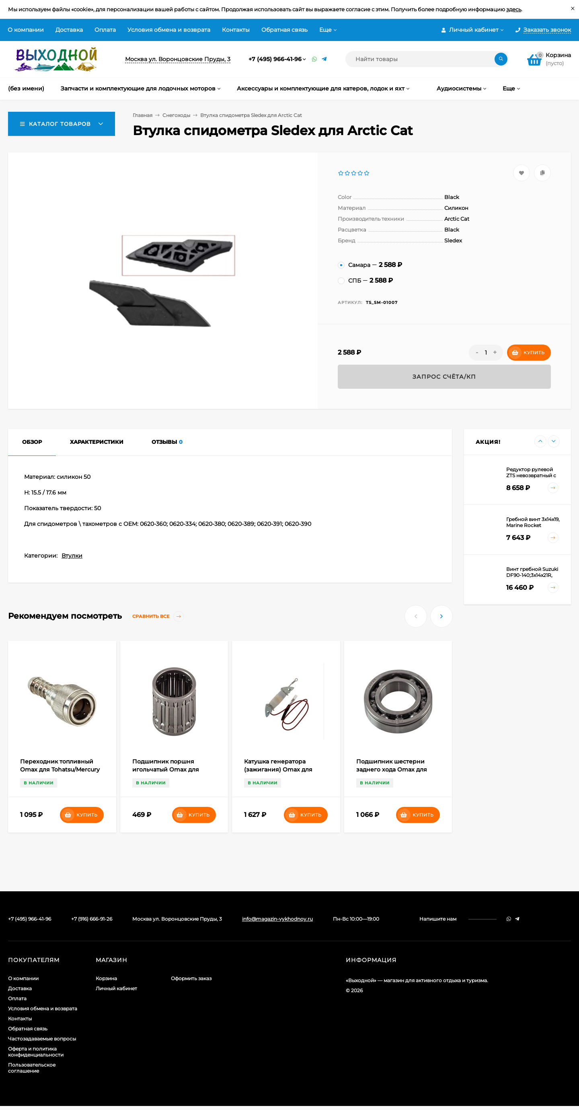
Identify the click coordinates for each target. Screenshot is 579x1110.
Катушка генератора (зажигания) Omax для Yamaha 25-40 (278, 769)
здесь (513, 9)
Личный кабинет (116, 988)
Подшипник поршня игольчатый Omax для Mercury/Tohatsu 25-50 (165, 769)
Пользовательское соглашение (31, 1068)
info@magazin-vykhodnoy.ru (277, 919)
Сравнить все (158, 616)
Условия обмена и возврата (168, 29)
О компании (26, 29)
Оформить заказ (191, 978)
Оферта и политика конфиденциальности (36, 1052)
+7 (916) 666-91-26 (91, 919)
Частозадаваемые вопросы (42, 1039)
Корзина (106, 978)
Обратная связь (284, 29)
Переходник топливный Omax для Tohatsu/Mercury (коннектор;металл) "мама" (60, 769)
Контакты (236, 29)
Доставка (69, 29)
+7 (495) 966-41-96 (275, 59)
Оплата (105, 29)
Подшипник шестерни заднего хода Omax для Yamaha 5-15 (391, 769)
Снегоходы (176, 115)
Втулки (72, 555)
